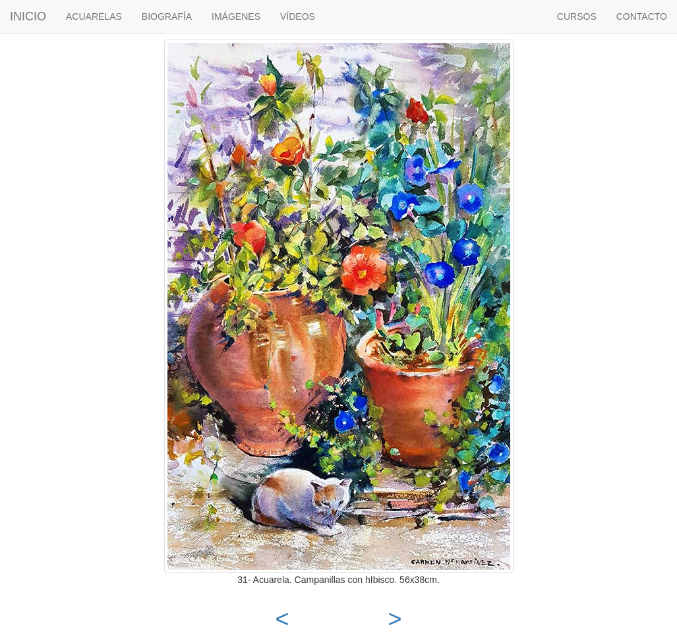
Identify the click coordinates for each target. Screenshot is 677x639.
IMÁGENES (236, 16)
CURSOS (577, 16)
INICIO (28, 16)
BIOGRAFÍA (167, 16)
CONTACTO (641, 16)
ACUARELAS (94, 16)
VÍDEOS (297, 16)
